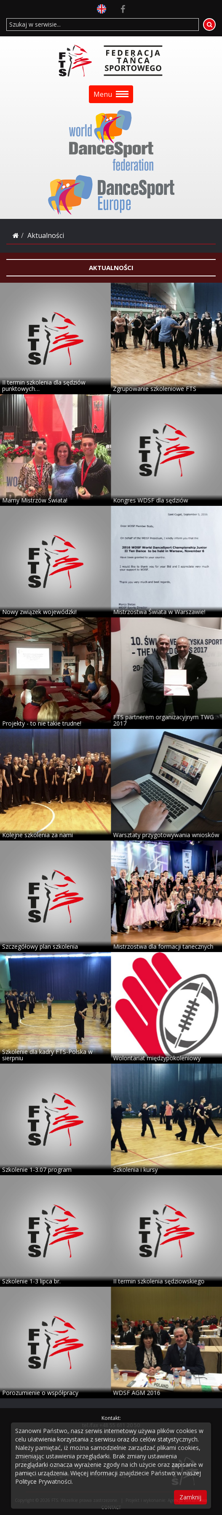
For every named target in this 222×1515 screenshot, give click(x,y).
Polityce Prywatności (43, 1481)
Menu (111, 94)
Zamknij (190, 1497)
